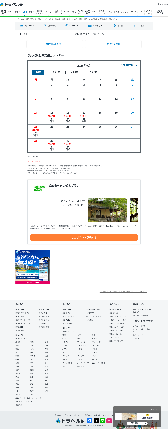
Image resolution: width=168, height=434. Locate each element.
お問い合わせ (138, 335)
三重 (32, 366)
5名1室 (93, 72)
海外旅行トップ (68, 331)
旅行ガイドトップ (116, 340)
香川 (46, 380)
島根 (17, 380)
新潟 (32, 359)
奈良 (32, 373)
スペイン (65, 359)
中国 (64, 338)
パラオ (94, 349)
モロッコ (80, 366)
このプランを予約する (84, 237)
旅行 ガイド (159, 12)
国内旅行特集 (44, 327)
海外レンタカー (68, 316)
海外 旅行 (87, 12)
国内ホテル (43, 313)
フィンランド (67, 363)
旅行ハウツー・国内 (117, 323)
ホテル (24, 12)
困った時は (163, 4)
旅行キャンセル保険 (140, 315)
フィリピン (81, 342)
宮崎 (46, 391)
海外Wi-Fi (66, 320)
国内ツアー (19, 309)
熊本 (32, 391)
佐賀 (32, 387)
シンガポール (67, 342)
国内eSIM (19, 327)
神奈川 (32, 356)
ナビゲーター (114, 337)
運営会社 (58, 415)
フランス (65, 356)
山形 (46, 345)
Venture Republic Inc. (85, 425)
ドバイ (94, 366)
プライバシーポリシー (72, 415)
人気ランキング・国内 (117, 316)
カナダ (79, 352)
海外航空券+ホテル (93, 309)
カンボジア (96, 345)
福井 (32, 363)
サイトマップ (108, 415)
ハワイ (64, 349)
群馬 (17, 352)
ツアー (10, 12)
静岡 (46, 363)
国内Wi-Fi (42, 323)
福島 (17, 349)
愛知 (17, 366)
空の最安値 (19, 330)
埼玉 (32, 352)
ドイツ (94, 356)
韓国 (64, 335)
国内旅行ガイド (115, 309)
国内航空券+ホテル (22, 313)
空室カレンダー (54, 44)
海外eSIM (89, 320)
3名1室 (56, 72)
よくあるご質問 (139, 325)
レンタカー (48, 12)
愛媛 (32, 384)
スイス (79, 359)
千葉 (46, 352)
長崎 (46, 387)
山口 (32, 380)
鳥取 (32, 377)
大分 (17, 391)
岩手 (46, 342)
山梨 (46, 356)
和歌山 (17, 373)
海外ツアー (66, 309)
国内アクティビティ (23, 323)
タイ (79, 338)
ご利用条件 (87, 415)
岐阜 (46, 366)
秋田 (17, 345)
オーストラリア (83, 363)
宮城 (32, 345)
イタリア (80, 356)
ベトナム (95, 338)
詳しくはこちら (137, 423)
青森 (32, 342)
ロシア (94, 359)
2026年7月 (129, 64)
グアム (79, 349)
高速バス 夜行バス (58, 12)
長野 (17, 359)
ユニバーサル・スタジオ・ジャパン (28, 398)
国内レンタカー (45, 320)
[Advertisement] (78, 266)
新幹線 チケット (39, 12)
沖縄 (32, 394)
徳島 (17, 384)
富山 (46, 359)
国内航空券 (19, 316)
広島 (46, 377)
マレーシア (96, 342)
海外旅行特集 (67, 323)
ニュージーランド (99, 363)
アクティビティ (70, 12)
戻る (24, 34)
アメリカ (65, 352)
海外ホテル (66, 313)
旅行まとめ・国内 (116, 330)
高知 (46, 384)
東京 (17, 356)
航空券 (17, 12)
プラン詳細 (113, 44)
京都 (32, 370)
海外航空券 (90, 313)
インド (64, 345)
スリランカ (81, 345)
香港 (93, 335)
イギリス (95, 352)
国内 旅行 (3, 12)
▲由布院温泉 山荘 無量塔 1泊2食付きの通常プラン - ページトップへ (123, 291)
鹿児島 (17, 394)
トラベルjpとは (138, 338)
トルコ (64, 366)
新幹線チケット (45, 316)
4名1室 (74, 72)
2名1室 (37, 72)
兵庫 (46, 373)
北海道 (17, 342)
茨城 (46, 349)
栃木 (32, 349)
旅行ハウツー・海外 (117, 327)
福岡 (17, 387)
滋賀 (17, 370)
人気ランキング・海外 (117, 320)
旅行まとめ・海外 (116, 334)
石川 (17, 363)
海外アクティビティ (93, 316)
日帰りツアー (44, 309)
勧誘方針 (97, 415)
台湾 (79, 335)
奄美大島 (18, 404)
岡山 (17, 377)
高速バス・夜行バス (23, 320)
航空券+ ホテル (102, 12)
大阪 (46, 370)
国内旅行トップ (21, 338)
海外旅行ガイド (115, 313)
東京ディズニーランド (23, 401)
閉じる (155, 409)
